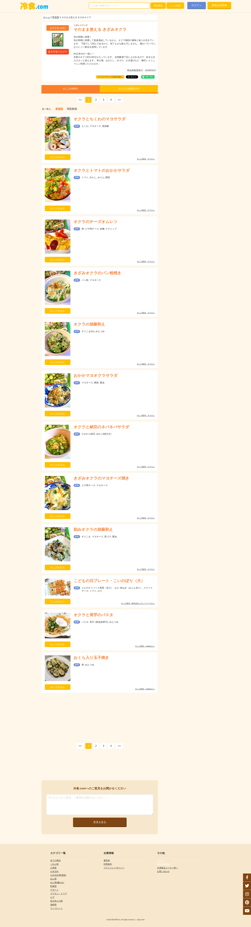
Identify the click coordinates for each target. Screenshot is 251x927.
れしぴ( (70, 88)
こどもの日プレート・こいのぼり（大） (109, 581)
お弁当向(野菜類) (58, 875)
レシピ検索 (175, 5)
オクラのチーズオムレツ (95, 221)
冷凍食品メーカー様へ (167, 868)
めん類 (53, 879)
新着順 (59, 109)
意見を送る (99, 822)
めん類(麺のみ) (57, 882)
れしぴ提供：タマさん (146, 159)
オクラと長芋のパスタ (93, 615)
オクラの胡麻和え (89, 324)
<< (80, 99)
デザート (54, 890)
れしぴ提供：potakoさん (145, 646)
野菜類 (55, 17)
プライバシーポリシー (114, 868)
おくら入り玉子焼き (91, 657)
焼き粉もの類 (56, 901)
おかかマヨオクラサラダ (96, 375)
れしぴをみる (57, 157)
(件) (57, 28)
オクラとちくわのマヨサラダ (100, 119)
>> (119, 99)
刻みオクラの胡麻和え (93, 529)
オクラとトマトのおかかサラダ (102, 170)
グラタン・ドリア (58, 894)
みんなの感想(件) (128, 88)
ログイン (196, 5)
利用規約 (108, 864)
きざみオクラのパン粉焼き (97, 273)
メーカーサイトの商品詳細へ (110, 77)
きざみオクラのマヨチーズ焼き (101, 478)
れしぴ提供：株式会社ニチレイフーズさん (138, 603)
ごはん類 (54, 864)
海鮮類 (53, 905)
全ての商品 (55, 860)
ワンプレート (56, 908)
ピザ (52, 897)
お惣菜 (53, 868)
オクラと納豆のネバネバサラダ (101, 427)
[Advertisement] (99, 717)
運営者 (107, 860)
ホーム (46, 17)
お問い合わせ (163, 871)
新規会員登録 (219, 5)
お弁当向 (54, 871)
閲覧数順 (72, 109)
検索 (158, 5)
